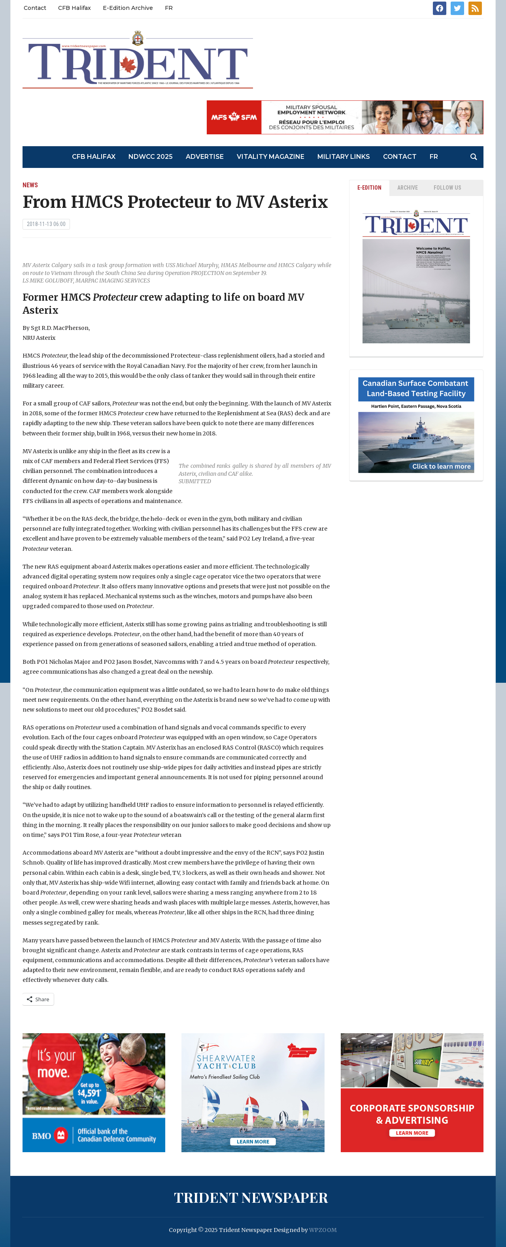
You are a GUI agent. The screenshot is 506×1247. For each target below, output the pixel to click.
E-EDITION (369, 188)
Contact (35, 7)
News (30, 185)
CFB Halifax (74, 7)
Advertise (205, 156)
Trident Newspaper (251, 1196)
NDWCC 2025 (150, 156)
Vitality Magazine (270, 156)
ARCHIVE (407, 188)
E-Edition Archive (128, 7)
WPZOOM (323, 1230)
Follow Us (447, 188)
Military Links (343, 156)
